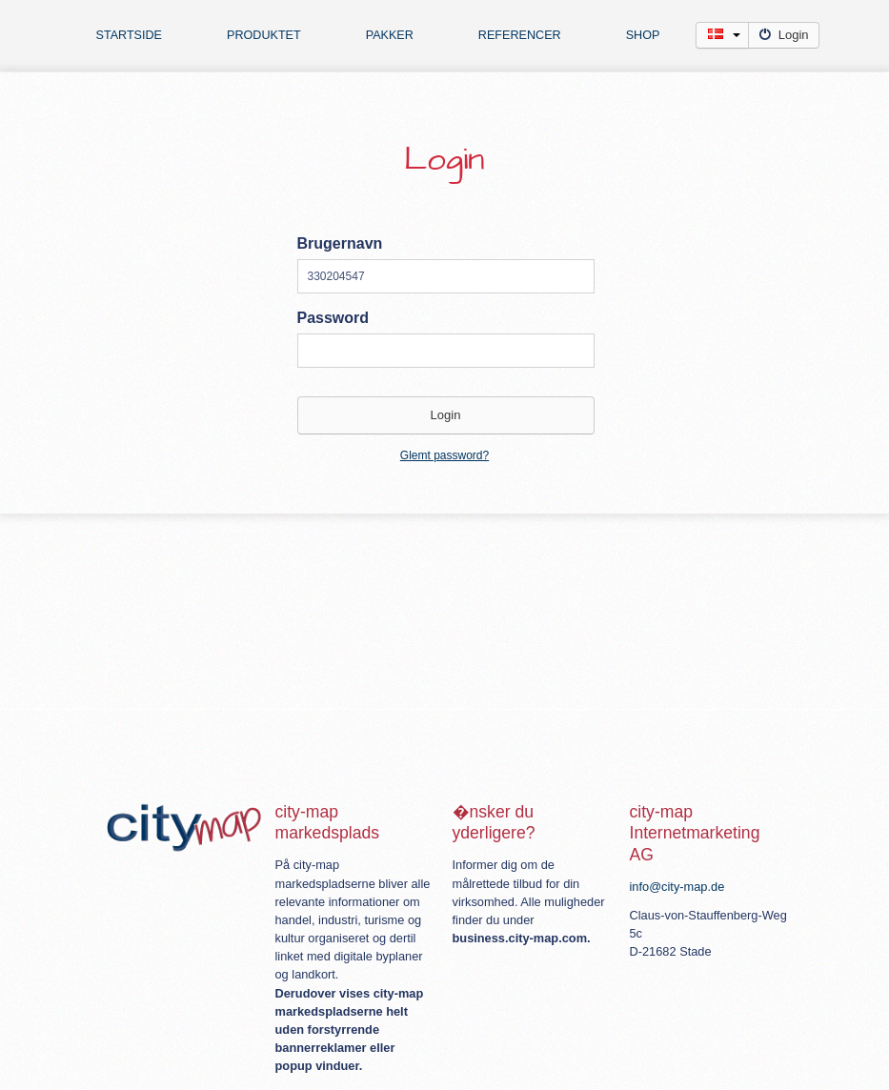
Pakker (390, 35)
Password (333, 318)
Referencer (519, 35)
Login (783, 35)
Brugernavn (340, 243)
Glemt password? (444, 455)
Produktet (264, 35)
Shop (643, 35)
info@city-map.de (677, 886)
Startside (129, 35)
